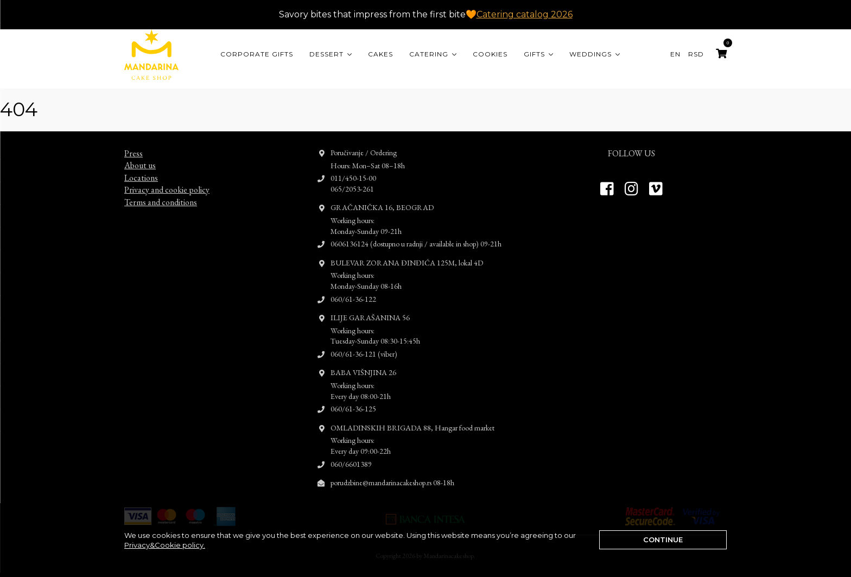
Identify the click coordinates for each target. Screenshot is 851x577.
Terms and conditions (160, 192)
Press (133, 143)
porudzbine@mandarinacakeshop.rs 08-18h (392, 473)
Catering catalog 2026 (525, 14)
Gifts (534, 54)
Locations (141, 168)
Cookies (490, 54)
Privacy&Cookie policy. (164, 545)
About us (140, 155)
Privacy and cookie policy (166, 180)
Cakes (380, 54)
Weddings (590, 54)
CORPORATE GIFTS (256, 54)
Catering (428, 54)
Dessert (326, 54)
